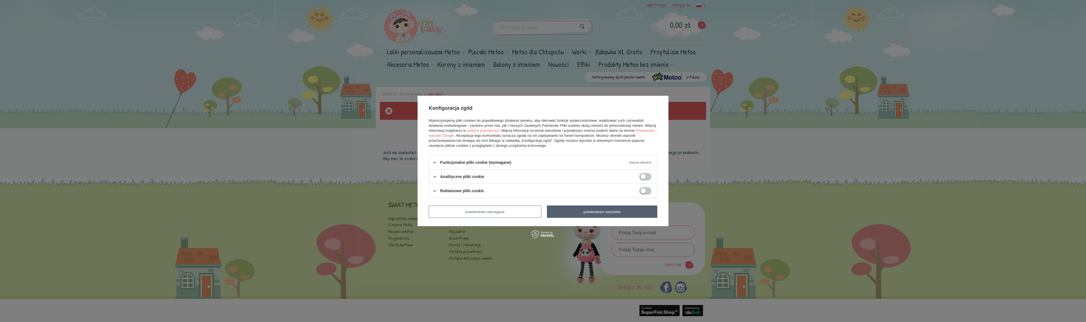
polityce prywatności (483, 130)
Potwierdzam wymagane (485, 211)
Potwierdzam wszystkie (601, 211)
